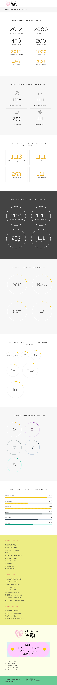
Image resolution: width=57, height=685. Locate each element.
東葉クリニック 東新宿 (11, 547)
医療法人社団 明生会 (10, 545)
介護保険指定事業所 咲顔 (12, 584)
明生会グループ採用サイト (33, 680)
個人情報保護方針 (31, 679)
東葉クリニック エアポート (12, 558)
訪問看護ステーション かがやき (13, 595)
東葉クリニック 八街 (10, 553)
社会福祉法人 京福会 (10, 616)
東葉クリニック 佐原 (10, 560)
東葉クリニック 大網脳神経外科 (13, 555)
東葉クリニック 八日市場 (12, 550)
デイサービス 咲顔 (10, 587)
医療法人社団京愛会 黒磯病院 (13, 613)
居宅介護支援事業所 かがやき (13, 597)
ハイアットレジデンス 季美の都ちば (15, 600)
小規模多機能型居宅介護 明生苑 (13, 579)
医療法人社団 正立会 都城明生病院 (14, 618)
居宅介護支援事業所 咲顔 (12, 592)
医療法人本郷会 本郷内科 (12, 610)
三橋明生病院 (8, 563)
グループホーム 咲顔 (10, 589)
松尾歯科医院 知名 (10, 568)
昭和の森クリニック (10, 566)
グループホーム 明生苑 (11, 581)
